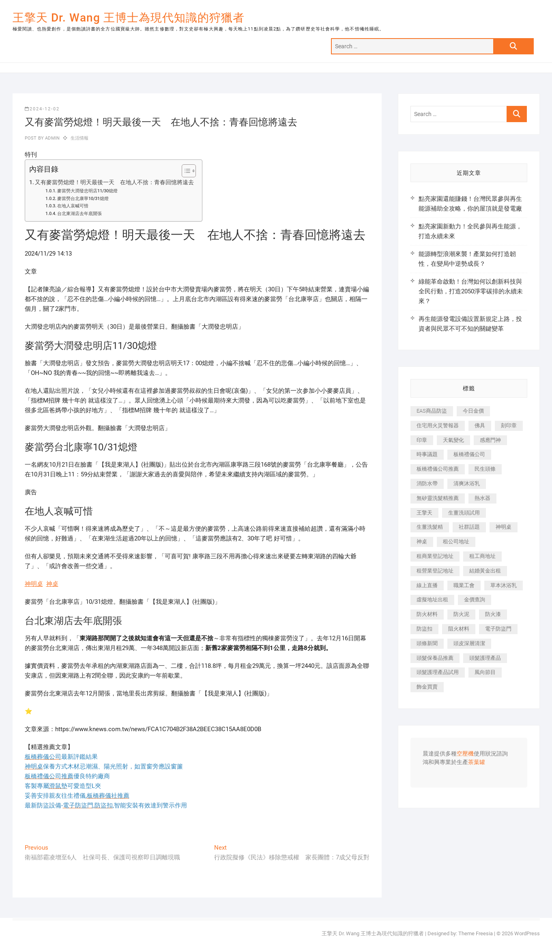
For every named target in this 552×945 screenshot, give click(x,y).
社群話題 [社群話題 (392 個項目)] (469, 527)
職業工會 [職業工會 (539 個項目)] (464, 585)
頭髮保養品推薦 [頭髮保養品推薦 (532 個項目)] (435, 658)
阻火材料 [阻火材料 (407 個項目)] (458, 629)
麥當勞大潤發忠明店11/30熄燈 (87, 191)
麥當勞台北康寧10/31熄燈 (83, 198)
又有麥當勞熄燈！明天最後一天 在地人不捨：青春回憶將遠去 (114, 182)
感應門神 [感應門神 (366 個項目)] (490, 440)
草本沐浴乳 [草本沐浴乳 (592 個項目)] (503, 585)
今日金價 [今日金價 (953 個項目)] (473, 411)
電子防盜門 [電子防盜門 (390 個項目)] (498, 629)
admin (52, 138)
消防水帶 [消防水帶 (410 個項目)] (427, 483)
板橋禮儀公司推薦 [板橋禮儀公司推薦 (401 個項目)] (438, 469)
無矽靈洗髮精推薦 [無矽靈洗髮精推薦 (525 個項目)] (438, 498)
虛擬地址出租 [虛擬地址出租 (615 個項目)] (432, 599)
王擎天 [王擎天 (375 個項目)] (424, 513)
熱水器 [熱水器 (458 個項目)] (482, 498)
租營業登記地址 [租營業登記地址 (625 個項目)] (435, 571)
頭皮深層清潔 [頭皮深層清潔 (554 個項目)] (469, 643)
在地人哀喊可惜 (72, 206)
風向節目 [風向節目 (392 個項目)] (485, 672)
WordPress (527, 933)
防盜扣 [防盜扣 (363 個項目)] (424, 629)
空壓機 (465, 754)
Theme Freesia (475, 933)
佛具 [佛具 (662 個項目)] (480, 425)
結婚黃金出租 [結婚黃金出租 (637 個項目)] (485, 571)
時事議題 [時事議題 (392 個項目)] (427, 454)
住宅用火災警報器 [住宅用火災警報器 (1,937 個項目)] (438, 425)
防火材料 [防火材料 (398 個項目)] (427, 614)
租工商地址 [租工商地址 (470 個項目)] (482, 556)
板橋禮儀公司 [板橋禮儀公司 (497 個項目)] (469, 454)
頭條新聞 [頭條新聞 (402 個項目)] (427, 643)
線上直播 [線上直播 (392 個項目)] (427, 585)
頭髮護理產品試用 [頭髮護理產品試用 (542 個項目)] (438, 672)
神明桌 (34, 584)
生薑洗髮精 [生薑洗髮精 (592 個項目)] (430, 527)
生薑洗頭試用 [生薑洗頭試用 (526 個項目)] (464, 513)
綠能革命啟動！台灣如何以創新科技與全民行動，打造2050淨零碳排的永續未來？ (471, 291)
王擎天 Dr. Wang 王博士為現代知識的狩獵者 (129, 17)
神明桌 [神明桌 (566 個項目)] (503, 527)
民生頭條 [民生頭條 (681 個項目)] (485, 469)
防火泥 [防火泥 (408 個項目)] (461, 614)
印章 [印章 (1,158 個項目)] (422, 440)
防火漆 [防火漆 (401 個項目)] (493, 614)
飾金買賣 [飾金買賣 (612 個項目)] (427, 687)
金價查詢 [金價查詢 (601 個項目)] (474, 599)
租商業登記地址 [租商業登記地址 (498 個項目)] (435, 556)
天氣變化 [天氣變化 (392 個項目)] (453, 440)
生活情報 (80, 138)
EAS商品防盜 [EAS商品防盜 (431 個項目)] (432, 411)
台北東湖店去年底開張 (79, 213)
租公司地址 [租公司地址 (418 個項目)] (456, 541)
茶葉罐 (476, 762)
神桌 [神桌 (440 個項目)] (422, 541)
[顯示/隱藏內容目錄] (185, 171)
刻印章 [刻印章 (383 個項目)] (509, 425)
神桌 (52, 584)
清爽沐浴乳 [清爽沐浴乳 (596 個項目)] (466, 483)
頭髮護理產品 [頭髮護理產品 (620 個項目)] (485, 658)
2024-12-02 (42, 109)
